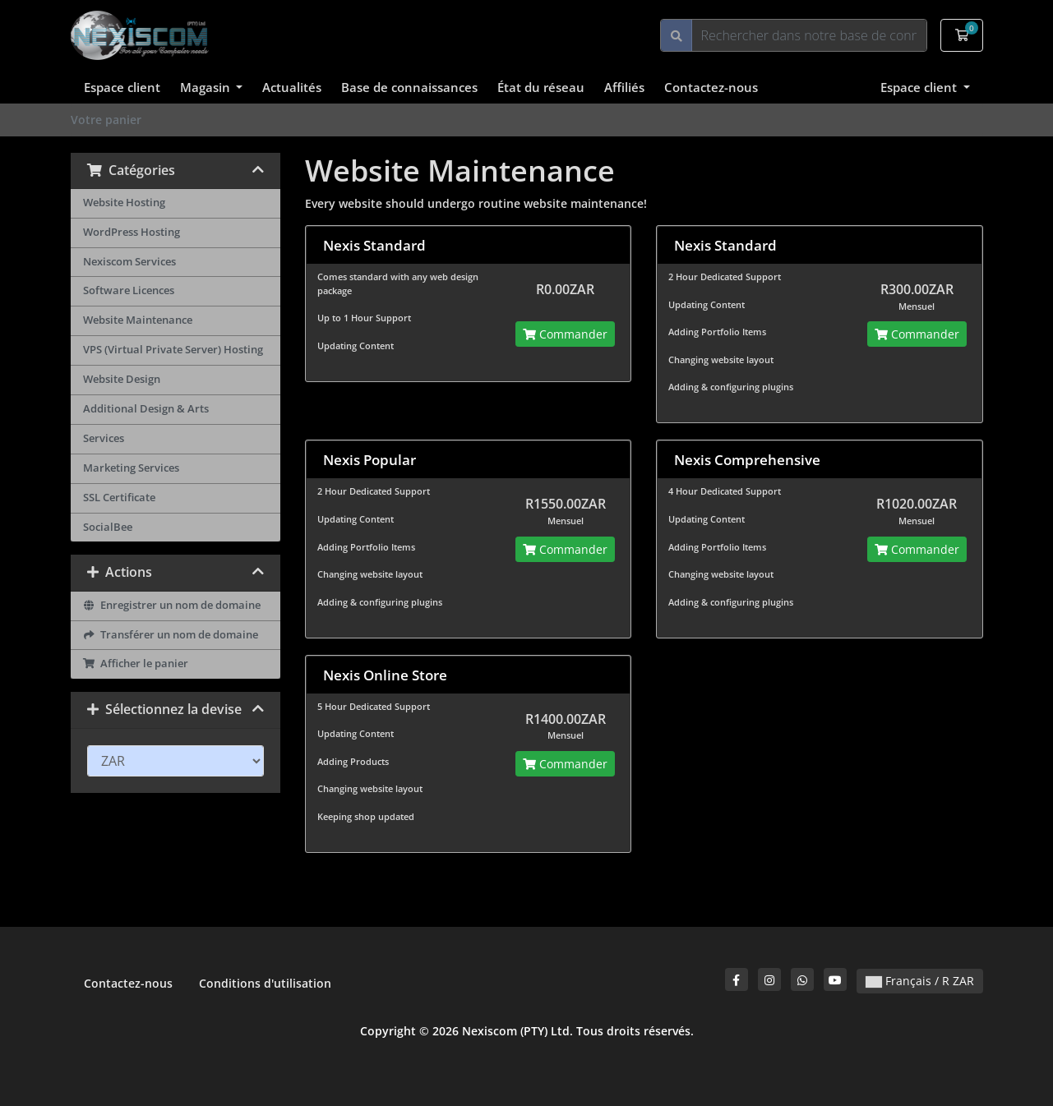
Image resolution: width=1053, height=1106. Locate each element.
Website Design (121, 379)
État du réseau (540, 87)
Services (103, 438)
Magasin (206, 87)
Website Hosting (124, 203)
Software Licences (128, 290)
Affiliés (624, 87)
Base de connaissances (409, 87)
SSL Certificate (119, 498)
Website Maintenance (137, 320)
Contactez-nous (711, 87)
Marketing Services (131, 468)
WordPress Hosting (131, 232)
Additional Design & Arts (146, 409)
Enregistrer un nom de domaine (172, 605)
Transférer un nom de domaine (171, 635)
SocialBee (107, 527)
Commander (565, 334)
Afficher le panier (136, 664)
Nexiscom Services (129, 262)
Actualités (291, 87)
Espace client (122, 87)
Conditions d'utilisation (265, 983)
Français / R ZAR (920, 980)
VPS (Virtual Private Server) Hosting (173, 350)
